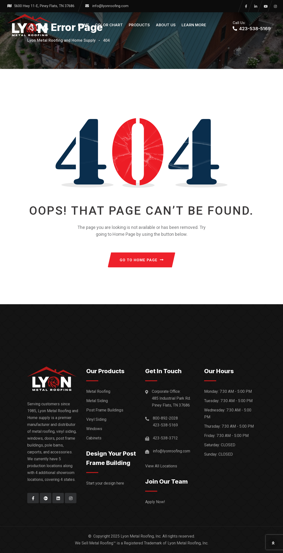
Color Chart (109, 25)
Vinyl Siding (96, 419)
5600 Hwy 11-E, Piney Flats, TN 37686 (44, 6)
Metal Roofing (98, 391)
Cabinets (93, 438)
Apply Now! (155, 502)
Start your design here (105, 483)
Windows (94, 428)
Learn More (194, 25)
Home (83, 25)
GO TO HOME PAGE (142, 260)
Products (139, 25)
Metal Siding (97, 400)
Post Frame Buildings (104, 410)
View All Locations (161, 466)
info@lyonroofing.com (110, 6)
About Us (166, 25)
